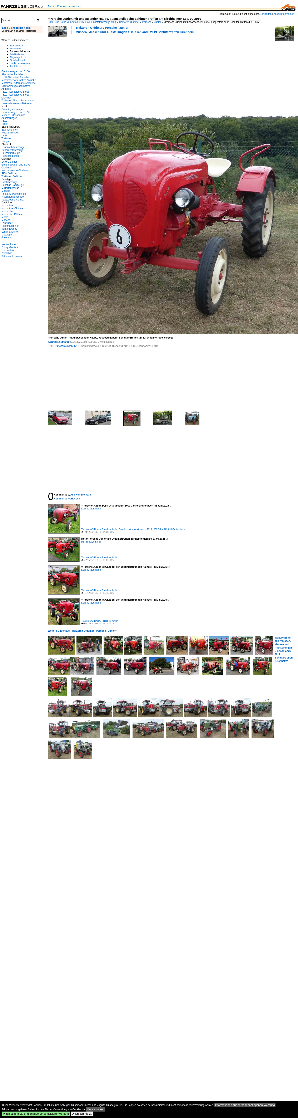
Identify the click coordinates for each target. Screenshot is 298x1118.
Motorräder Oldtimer (12, 208)
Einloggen (266, 13)
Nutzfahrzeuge (9, 132)
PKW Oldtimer (9, 173)
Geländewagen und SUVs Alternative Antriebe (15, 73)
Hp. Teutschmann (91, 541)
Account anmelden (283, 13)
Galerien (6, 237)
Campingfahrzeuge (12, 109)
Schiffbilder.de (17, 54)
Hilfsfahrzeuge (9, 182)
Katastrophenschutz (12, 199)
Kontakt (61, 6)
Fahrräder (7, 223)
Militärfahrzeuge (10, 188)
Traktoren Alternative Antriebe (17, 100)
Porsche (146, 22)
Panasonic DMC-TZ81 (67, 346)
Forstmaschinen (10, 225)
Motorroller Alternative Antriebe (18, 83)
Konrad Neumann (58, 341)
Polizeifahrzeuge (10, 153)
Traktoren (6, 138)
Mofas (4, 217)
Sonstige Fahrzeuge (12, 185)
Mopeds (5, 220)
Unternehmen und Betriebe (16, 103)
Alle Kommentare (80, 494)
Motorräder (7, 205)
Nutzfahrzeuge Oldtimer (14, 170)
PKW (4, 121)
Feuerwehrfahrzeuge (13, 147)
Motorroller (7, 211)
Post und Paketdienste (13, 193)
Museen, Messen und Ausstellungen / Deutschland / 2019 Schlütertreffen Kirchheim (135, 32)
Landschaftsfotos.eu (20, 63)
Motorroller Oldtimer (12, 214)
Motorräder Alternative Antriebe (18, 80)
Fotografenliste (9, 247)
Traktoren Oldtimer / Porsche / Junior (102, 27)
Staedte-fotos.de (18, 60)
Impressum (74, 6)
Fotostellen (7, 250)
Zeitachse (6, 253)
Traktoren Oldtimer (129, 22)
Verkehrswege (9, 228)
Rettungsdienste (10, 155)
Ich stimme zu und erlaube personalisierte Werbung (36, 1113)
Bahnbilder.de (16, 45)
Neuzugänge (8, 244)
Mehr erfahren (95, 1109)
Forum (51, 6)
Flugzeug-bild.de (18, 57)
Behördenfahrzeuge (12, 150)
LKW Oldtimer (9, 161)
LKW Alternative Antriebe (15, 77)
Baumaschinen (9, 129)
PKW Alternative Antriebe (15, 91)
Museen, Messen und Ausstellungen (13, 117)
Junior (157, 22)
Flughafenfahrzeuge (12, 196)
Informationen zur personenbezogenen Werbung (245, 1105)
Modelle (5, 190)
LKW (4, 135)
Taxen (4, 123)
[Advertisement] (89, 70)
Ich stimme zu (81, 1113)
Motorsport (7, 234)
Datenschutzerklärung (12, 256)
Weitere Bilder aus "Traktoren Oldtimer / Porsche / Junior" (82, 630)
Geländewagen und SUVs (15, 112)
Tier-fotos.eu (16, 66)
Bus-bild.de (15, 48)
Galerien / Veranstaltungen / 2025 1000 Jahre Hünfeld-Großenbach (152, 529)
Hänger (5, 141)
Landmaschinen (10, 231)
